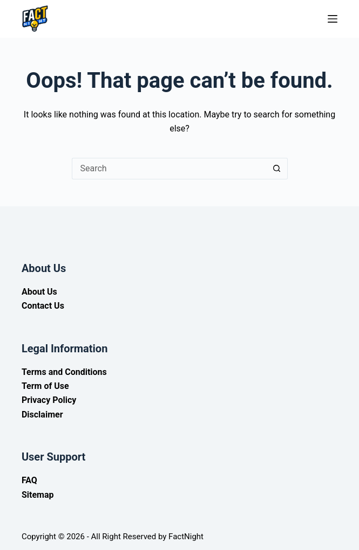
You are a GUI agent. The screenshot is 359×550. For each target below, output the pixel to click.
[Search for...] (169, 168)
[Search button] (277, 168)
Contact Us (43, 306)
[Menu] (332, 19)
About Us (39, 292)
